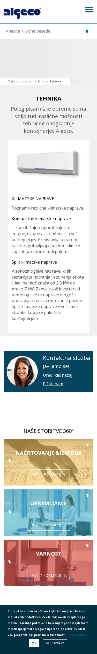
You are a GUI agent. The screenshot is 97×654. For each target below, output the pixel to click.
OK (34, 643)
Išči (85, 31)
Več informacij (46, 474)
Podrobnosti (78, 634)
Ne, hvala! (55, 643)
